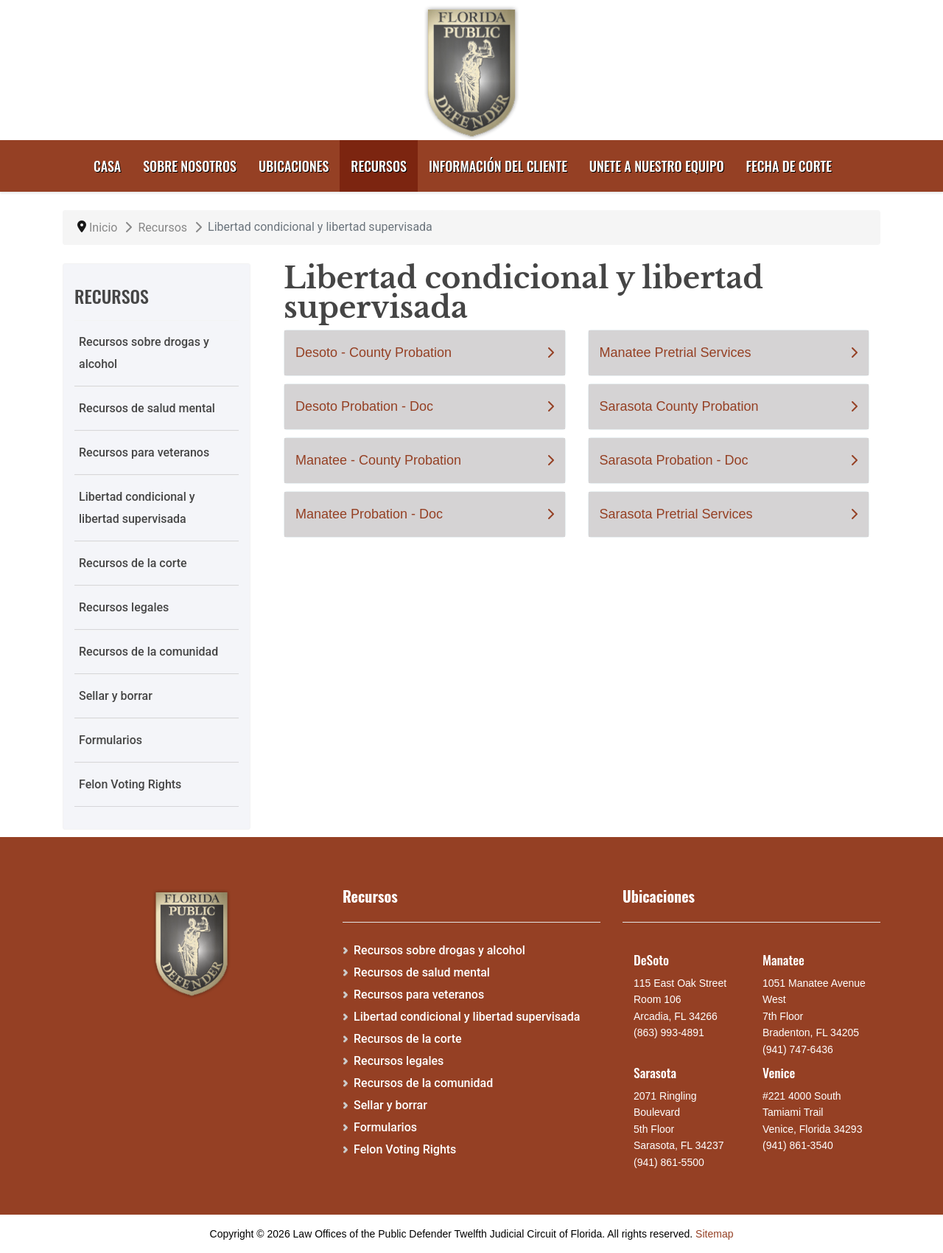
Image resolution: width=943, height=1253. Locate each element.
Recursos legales (124, 607)
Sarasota (655, 1072)
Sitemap (714, 1234)
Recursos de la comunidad (148, 652)
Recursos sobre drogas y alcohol (144, 353)
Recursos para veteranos (144, 452)
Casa (107, 166)
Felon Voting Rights (130, 784)
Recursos (379, 166)
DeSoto (651, 959)
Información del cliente (498, 166)
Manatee (783, 959)
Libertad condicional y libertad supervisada (137, 508)
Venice (779, 1072)
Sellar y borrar (116, 696)
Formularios (110, 740)
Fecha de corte (789, 166)
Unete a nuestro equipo (656, 166)
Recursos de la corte (133, 563)
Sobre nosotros (189, 166)
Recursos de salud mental (147, 408)
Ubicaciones (294, 166)
